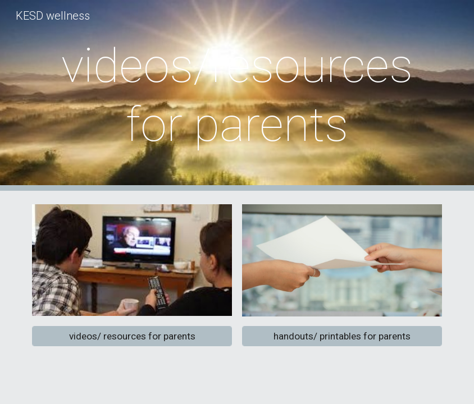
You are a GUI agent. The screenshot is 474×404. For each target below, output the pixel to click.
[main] (236, 95)
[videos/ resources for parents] (132, 336)
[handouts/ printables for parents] (342, 336)
